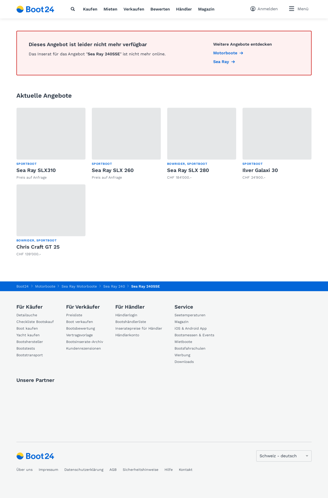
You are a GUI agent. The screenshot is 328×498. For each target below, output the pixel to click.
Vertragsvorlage (79, 335)
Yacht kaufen (28, 335)
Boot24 (22, 286)
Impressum (48, 469)
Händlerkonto (127, 335)
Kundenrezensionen (83, 348)
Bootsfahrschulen (190, 348)
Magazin (206, 9)
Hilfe (169, 469)
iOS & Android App (191, 328)
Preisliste (74, 315)
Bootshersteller (29, 342)
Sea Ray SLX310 (36, 170)
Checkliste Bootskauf (35, 322)
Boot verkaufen (79, 322)
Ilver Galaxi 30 (260, 170)
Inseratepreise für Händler (138, 328)
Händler (184, 9)
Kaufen (90, 9)
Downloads (184, 362)
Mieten (110, 9)
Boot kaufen (27, 328)
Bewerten (160, 9)
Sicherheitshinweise (140, 469)
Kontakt (185, 469)
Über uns (24, 469)
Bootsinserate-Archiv (84, 342)
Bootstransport (29, 355)
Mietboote (183, 342)
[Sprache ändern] (284, 456)
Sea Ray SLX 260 (113, 170)
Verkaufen (134, 9)
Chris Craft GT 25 (38, 247)
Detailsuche (26, 315)
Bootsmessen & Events (194, 335)
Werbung (182, 355)
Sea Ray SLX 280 (188, 170)
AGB (113, 469)
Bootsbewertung (80, 328)
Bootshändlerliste (130, 322)
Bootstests (25, 348)
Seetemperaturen (190, 315)
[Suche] (74, 9)
